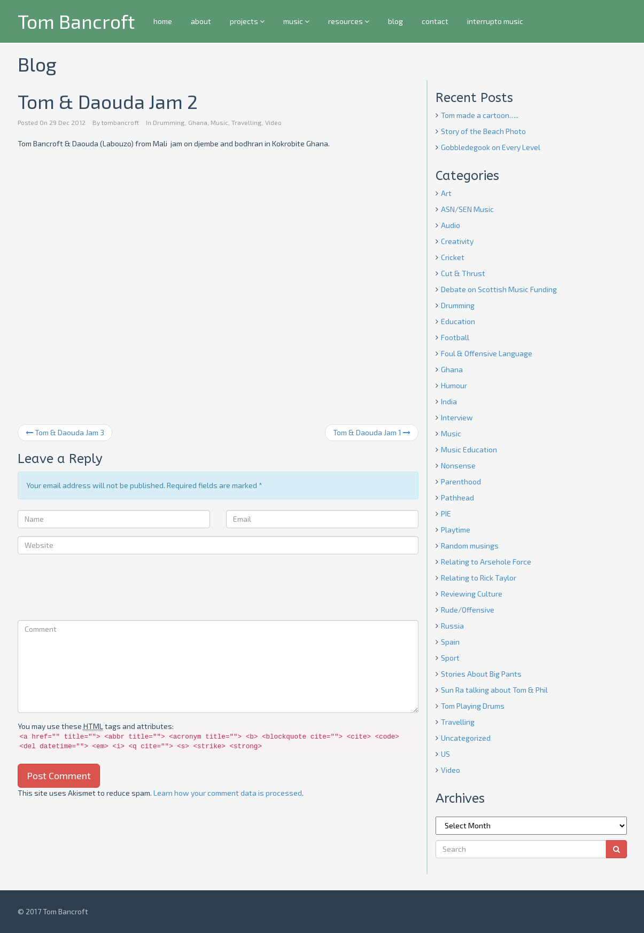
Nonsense (458, 465)
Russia (452, 625)
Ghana (197, 122)
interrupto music (495, 21)
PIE (446, 513)
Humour (454, 385)
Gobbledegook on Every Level (490, 147)
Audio (450, 225)
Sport (450, 657)
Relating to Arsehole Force (486, 561)
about (201, 21)
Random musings (470, 545)
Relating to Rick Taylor (478, 577)
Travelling (246, 122)
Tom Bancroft (76, 21)
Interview (457, 417)
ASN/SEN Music (467, 209)
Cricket (452, 257)
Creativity (457, 241)
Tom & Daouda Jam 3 (65, 432)
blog (395, 21)
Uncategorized (466, 737)
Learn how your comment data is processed (227, 792)
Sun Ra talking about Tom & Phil (494, 689)
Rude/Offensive (467, 609)
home (162, 21)
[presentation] (99, 588)
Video (273, 122)
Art (446, 193)
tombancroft (120, 122)
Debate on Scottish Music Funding (499, 289)
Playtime (455, 529)
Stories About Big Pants (481, 673)
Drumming (169, 122)
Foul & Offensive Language (486, 353)
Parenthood (461, 481)
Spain (450, 641)
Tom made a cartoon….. (479, 115)
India (449, 401)
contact (435, 21)
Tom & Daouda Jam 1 (371, 432)
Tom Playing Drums (473, 705)
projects (247, 21)
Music (219, 122)
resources (348, 21)
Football (455, 337)
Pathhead (457, 497)
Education (458, 321)
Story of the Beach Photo (483, 131)
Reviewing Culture (471, 593)
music (296, 21)
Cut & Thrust (463, 273)
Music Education (469, 449)
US (445, 753)
